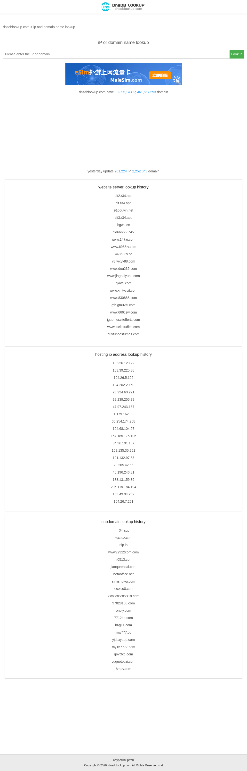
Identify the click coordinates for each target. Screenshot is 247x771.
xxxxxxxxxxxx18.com (123, 596)
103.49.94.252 (124, 494)
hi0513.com (123, 559)
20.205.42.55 (124, 465)
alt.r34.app (123, 203)
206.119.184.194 (123, 487)
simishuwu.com (123, 581)
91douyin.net (123, 210)
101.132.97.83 (124, 458)
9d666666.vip (123, 232)
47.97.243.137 (124, 407)
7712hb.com (123, 618)
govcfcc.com (123, 654)
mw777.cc (123, 632)
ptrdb (130, 760)
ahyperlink (120, 760)
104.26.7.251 (124, 501)
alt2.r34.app (124, 196)
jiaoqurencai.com (123, 567)
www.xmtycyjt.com (123, 290)
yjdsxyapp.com (123, 640)
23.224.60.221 (124, 392)
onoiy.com (123, 610)
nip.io (123, 545)
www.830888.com (123, 298)
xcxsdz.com (123, 538)
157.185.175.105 (123, 436)
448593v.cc (123, 254)
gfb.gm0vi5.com (123, 305)
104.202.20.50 (124, 385)
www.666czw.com (123, 312)
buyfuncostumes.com (123, 334)
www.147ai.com (123, 239)
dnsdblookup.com (16, 27)
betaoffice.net (123, 574)
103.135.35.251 (123, 450)
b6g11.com (123, 625)
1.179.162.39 (124, 414)
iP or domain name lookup (123, 42)
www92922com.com (123, 552)
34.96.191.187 (124, 443)
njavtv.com (124, 283)
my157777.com (123, 647)
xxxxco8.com (123, 589)
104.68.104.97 (124, 429)
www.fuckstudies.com (123, 327)
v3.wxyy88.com (123, 261)
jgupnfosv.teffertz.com (123, 320)
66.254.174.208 (123, 421)
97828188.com (123, 603)
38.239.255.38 (124, 399)
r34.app (123, 530)
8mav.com (123, 669)
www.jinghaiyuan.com (123, 276)
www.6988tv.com (123, 247)
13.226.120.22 (124, 363)
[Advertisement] (123, 132)
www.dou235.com (123, 269)
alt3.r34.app (124, 218)
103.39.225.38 (124, 370)
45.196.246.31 (124, 472)
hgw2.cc (123, 225)
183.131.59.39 (124, 480)
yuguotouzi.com (123, 661)
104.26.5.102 (124, 378)
